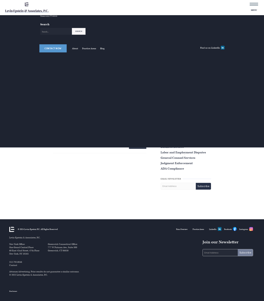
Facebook (228, 229)
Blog (102, 62)
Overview (136, 16)
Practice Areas (89, 62)
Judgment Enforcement (177, 163)
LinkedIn (213, 229)
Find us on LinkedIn (210, 61)
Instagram (243, 229)
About (75, 62)
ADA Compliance (172, 169)
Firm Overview (182, 229)
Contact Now (53, 62)
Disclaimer (13, 291)
